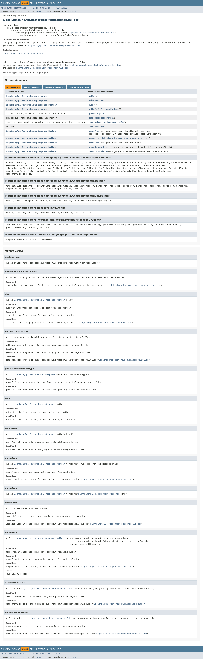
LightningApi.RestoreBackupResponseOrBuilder (54, 45)
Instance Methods (55, 87)
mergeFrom (94, 131)
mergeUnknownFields (99, 147)
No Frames (45, 8)
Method (38, 11)
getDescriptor (96, 113)
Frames (35, 8)
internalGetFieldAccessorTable (106, 122)
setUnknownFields (98, 151)
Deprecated (42, 3)
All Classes (61, 8)
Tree (32, 3)
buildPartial (96, 100)
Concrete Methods (79, 87)
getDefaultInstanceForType (104, 109)
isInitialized (96, 127)
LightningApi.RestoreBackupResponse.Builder (91, 33)
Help (59, 3)
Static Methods (32, 87)
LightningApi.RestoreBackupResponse (23, 53)
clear (92, 105)
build (92, 96)
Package (16, 3)
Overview (5, 3)
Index (52, 3)
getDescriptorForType (101, 118)
